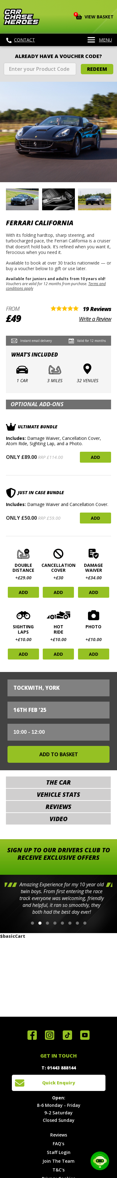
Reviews (58, 1135)
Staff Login (59, 1152)
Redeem (97, 69)
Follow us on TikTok (67, 1035)
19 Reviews (97, 309)
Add (95, 457)
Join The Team (58, 1161)
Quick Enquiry (58, 1083)
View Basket (95, 16)
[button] (32, 923)
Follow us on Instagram (49, 1035)
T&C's (58, 1170)
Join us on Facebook (32, 1035)
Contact (20, 40)
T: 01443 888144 (58, 1068)
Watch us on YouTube (85, 1035)
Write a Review (95, 319)
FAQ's (58, 1143)
